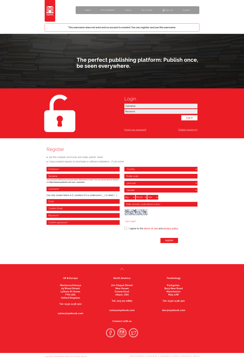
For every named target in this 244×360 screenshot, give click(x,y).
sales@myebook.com (70, 313)
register (169, 240)
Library (128, 10)
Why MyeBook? (108, 10)
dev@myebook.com (173, 310)
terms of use (151, 228)
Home (88, 10)
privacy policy (170, 228)
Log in (189, 117)
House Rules (164, 356)
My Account (146, 10)
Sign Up (169, 10)
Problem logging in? (187, 129)
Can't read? (130, 221)
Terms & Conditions (136, 356)
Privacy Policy (152, 356)
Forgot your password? (135, 129)
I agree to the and (151, 228)
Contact (186, 10)
